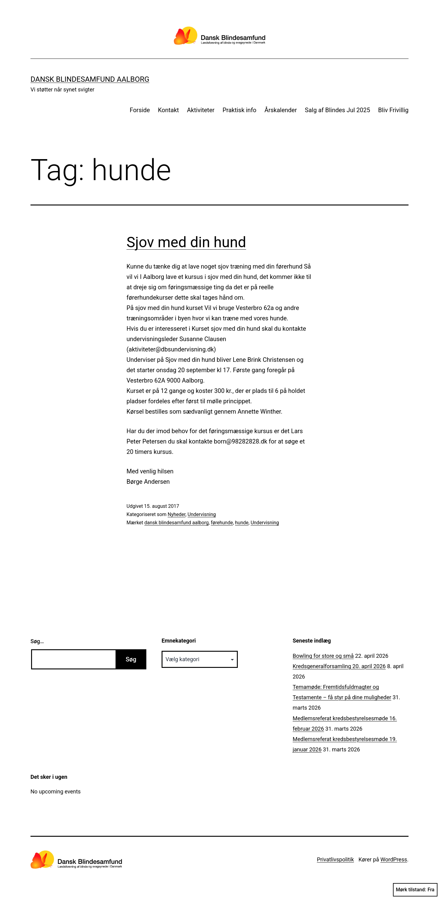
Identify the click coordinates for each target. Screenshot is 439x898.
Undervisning (201, 514)
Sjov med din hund (186, 242)
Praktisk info (239, 110)
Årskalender (280, 110)
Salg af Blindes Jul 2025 (337, 110)
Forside (140, 110)
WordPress (393, 859)
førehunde (222, 523)
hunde (241, 523)
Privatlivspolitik (335, 859)
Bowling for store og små (323, 656)
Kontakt (168, 110)
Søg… (37, 641)
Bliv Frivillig (393, 110)
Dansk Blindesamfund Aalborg (89, 79)
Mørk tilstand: (415, 889)
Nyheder (176, 514)
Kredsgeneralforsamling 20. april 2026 (339, 666)
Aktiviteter (200, 110)
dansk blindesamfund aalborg (177, 523)
